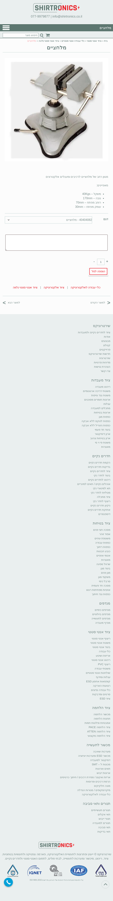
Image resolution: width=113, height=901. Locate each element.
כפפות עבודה (102, 542)
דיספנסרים (104, 513)
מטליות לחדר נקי (100, 492)
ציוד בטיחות (101, 523)
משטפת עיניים (102, 538)
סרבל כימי (104, 581)
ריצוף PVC (104, 664)
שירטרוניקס (101, 326)
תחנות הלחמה (102, 718)
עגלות (107, 403)
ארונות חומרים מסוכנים (97, 399)
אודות (107, 336)
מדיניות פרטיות (102, 362)
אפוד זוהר (104, 534)
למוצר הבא (11, 302)
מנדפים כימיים (102, 609)
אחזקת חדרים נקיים (99, 509)
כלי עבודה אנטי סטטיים (73, 41)
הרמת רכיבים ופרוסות (98, 781)
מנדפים (104, 603)
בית (106, 41)
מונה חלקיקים (102, 785)
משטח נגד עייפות (100, 395)
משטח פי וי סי (102, 442)
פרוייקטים (104, 349)
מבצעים (105, 340)
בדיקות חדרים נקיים (99, 466)
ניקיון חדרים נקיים (100, 505)
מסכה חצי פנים (101, 529)
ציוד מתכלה (103, 496)
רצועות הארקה (101, 685)
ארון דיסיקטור (102, 433)
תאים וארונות (102, 768)
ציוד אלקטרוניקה (54, 287)
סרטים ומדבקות (101, 694)
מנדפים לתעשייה (101, 618)
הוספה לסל (98, 271)
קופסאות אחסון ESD (98, 681)
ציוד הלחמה (101, 708)
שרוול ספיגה (103, 564)
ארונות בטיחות (102, 412)
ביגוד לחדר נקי (102, 475)
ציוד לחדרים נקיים (100, 471)
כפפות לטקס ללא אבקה (96, 421)
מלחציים (56, 47)
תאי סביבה (104, 827)
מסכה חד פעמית (101, 585)
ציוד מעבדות (100, 380)
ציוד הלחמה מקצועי (99, 735)
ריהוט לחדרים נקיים (99, 479)
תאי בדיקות (103, 831)
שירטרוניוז (104, 358)
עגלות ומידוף (103, 677)
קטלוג (106, 345)
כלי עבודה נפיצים (100, 689)
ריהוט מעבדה (102, 386)
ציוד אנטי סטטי (94, 41)
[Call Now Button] (8, 882)
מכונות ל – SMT (101, 764)
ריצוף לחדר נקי (101, 501)
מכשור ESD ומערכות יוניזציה (94, 755)
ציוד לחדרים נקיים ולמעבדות (94, 332)
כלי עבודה (104, 651)
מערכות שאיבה (101, 751)
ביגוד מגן (105, 568)
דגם (105, 219)
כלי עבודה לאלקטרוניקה (85, 287)
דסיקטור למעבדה (100, 760)
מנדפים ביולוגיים (101, 614)
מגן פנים (105, 572)
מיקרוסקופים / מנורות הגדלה (93, 790)
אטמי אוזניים (103, 555)
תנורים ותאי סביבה (96, 804)
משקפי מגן (104, 576)
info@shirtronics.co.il (67, 16)
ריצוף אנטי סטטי (101, 638)
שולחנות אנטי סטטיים (98, 672)
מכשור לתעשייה (98, 745)
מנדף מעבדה (102, 622)
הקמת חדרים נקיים (99, 462)
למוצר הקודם (100, 302)
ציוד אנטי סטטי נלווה (49, 41)
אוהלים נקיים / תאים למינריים (93, 483)
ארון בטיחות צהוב (100, 438)
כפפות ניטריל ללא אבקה (96, 425)
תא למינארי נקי (101, 488)
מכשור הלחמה (102, 714)
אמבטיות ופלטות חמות (97, 722)
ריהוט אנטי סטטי (101, 659)
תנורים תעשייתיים (100, 810)
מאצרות (105, 446)
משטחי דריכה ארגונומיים (96, 390)
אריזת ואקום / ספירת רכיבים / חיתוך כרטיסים (85, 777)
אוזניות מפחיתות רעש (98, 589)
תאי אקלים (104, 814)
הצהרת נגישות (102, 366)
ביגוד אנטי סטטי (101, 647)
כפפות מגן (104, 416)
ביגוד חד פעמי (102, 429)
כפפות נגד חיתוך (101, 594)
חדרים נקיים (101, 456)
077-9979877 (40, 16)
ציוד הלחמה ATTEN (98, 731)
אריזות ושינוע (103, 655)
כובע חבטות (103, 551)
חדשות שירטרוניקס (99, 353)
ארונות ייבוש (103, 772)
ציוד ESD (105, 698)
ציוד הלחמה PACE (99, 727)
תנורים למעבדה (101, 822)
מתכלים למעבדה (100, 408)
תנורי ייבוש (104, 818)
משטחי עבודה (102, 668)
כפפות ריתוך (103, 546)
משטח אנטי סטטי (100, 642)
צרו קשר (105, 370)
